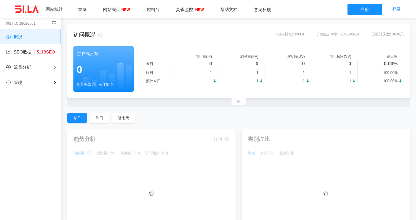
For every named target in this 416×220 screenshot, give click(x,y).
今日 (77, 118)
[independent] (30, 82)
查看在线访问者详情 (95, 84)
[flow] (30, 67)
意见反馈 (262, 9)
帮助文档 (228, 9)
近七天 (123, 118)
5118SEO (45, 52)
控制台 (153, 9)
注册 (364, 9)
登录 (396, 9)
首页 (82, 9)
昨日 (99, 118)
